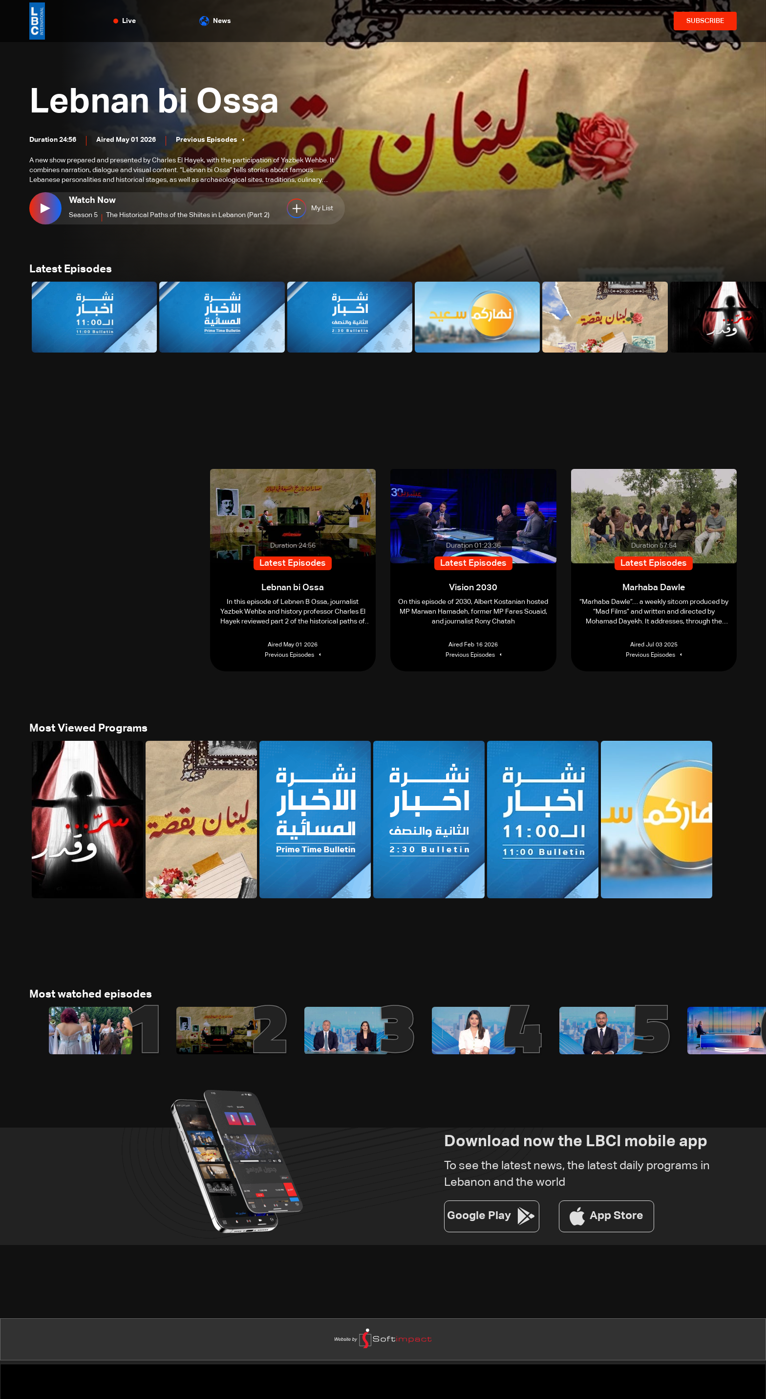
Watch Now (92, 200)
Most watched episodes (90, 994)
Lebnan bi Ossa (154, 103)
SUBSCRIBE (705, 21)
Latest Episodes (70, 269)
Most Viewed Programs (88, 728)
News (215, 21)
